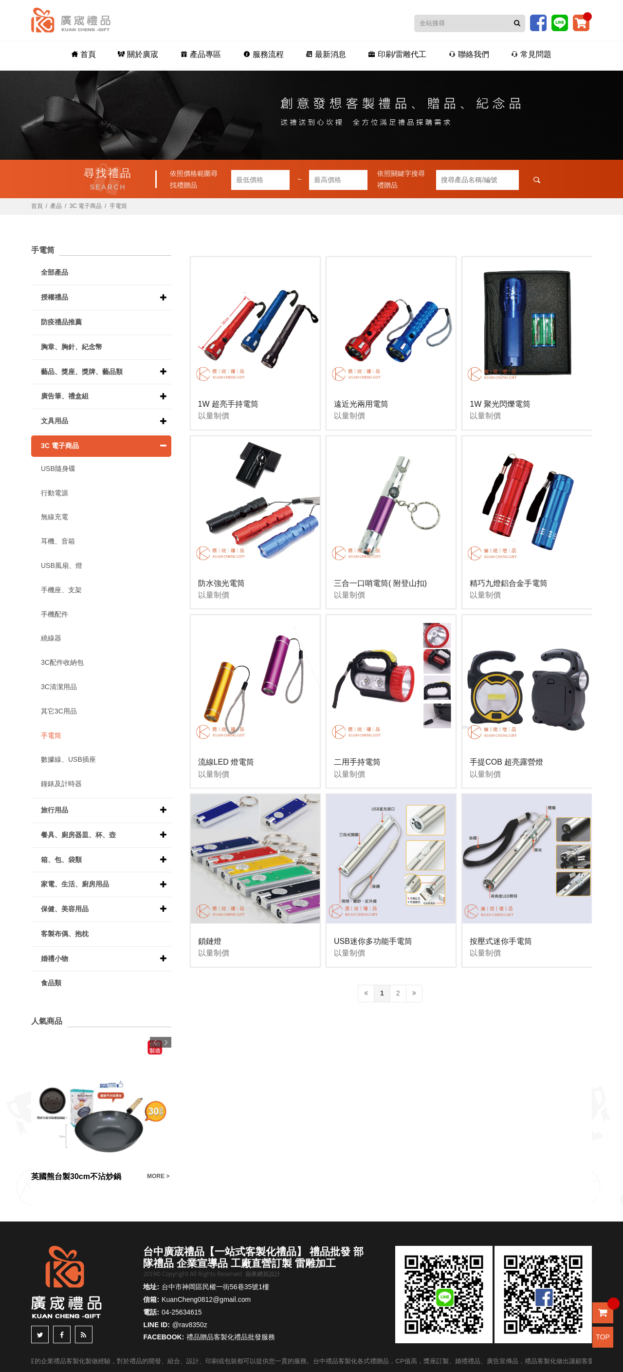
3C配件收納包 (62, 662)
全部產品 (54, 272)
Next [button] (166, 1042)
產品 (56, 206)
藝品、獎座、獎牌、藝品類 (82, 372)
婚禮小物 (54, 958)
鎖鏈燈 (209, 941)
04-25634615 (182, 1312)
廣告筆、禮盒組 (65, 396)
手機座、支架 (61, 590)
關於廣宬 (140, 54)
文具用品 (54, 421)
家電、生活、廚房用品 (75, 884)
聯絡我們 (466, 54)
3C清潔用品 (59, 687)
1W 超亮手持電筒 (228, 404)
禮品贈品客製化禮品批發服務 (230, 1337)
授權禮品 (54, 297)
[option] (101, 1110)
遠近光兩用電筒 (361, 404)
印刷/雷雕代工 (396, 54)
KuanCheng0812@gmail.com (206, 1299)
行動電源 (54, 493)
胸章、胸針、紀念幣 (71, 347)
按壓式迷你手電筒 (501, 941)
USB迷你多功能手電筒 (373, 941)
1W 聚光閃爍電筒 (500, 404)
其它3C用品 (59, 711)
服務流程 (263, 54)
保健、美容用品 (65, 909)
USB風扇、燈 (61, 565)
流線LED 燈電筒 (226, 762)
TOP (603, 1337)
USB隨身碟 (58, 468)
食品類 (51, 983)
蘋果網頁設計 (262, 1274)
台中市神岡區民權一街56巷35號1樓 (215, 1287)
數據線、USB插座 (68, 759)
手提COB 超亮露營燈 (506, 762)
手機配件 (54, 614)
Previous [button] (155, 1042)
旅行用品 (54, 810)
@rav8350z (189, 1325)
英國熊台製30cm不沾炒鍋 (76, 1176)
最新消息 (325, 54)
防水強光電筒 (221, 583)
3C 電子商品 (86, 206)
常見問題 (528, 54)
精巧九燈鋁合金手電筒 (509, 583)
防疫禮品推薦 (61, 322)
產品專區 (202, 54)
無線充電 (54, 517)
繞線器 (51, 638)
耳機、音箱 (58, 541)
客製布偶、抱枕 (65, 934)
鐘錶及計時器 (61, 784)
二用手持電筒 (357, 762)
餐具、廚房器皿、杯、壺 (78, 835)
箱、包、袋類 (61, 860)
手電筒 (118, 206)
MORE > (158, 1176)
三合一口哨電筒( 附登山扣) (380, 583)
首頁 (86, 54)
